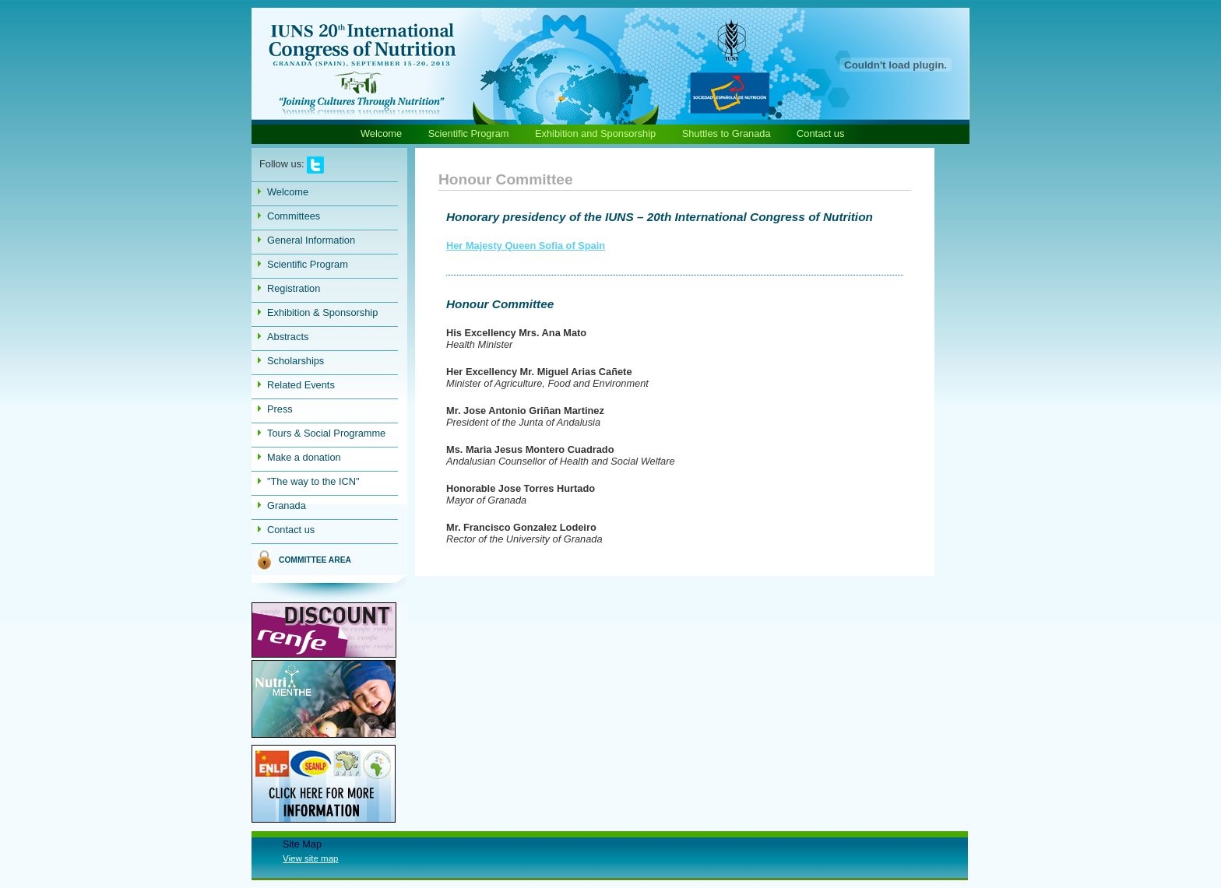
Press (280, 409)
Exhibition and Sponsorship (595, 133)
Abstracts (287, 336)
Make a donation (304, 457)
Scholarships (295, 361)
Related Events (301, 385)
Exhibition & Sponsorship (322, 312)
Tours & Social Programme (326, 433)
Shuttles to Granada (726, 133)
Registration (293, 288)
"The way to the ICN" (313, 481)
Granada (286, 505)
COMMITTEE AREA (315, 560)
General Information (311, 240)
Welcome (381, 133)
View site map (310, 858)
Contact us (820, 133)
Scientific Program (470, 133)
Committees (293, 216)
